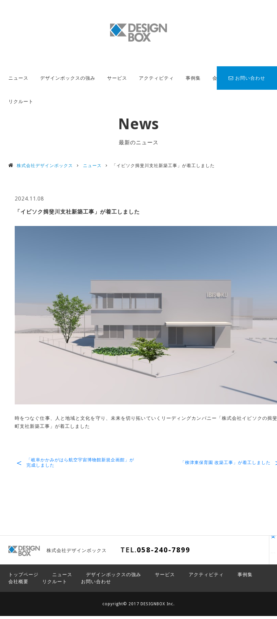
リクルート (20, 101)
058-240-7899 (163, 550)
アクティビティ (156, 78)
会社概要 (18, 581)
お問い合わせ (246, 78)
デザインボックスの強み (67, 78)
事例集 (193, 78)
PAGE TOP (242, 553)
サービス (117, 78)
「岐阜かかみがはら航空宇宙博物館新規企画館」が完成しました (80, 462)
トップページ (23, 574)
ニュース (18, 78)
